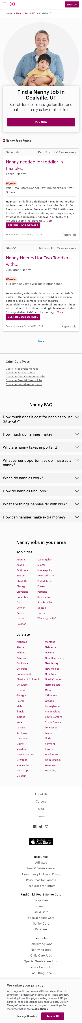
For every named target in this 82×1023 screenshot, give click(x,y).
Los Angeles (44, 559)
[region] (41, 1001)
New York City (45, 575)
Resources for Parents (41, 880)
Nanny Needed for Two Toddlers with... (38, 261)
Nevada (49, 652)
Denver (20, 607)
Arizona (20, 652)
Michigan (21, 759)
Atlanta (20, 559)
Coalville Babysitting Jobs (22, 368)
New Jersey (51, 663)
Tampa (41, 613)
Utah (48, 738)
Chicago (21, 586)
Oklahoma (51, 695)
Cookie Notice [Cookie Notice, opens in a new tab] (39, 1008)
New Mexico (52, 668)
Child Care (41, 911)
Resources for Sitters (41, 885)
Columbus (22, 596)
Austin (20, 564)
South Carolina (53, 716)
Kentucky (21, 732)
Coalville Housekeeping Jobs (24, 384)
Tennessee (51, 727)
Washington (52, 754)
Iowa (19, 722)
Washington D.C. (47, 618)
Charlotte (21, 580)
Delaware (22, 684)
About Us (41, 794)
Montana (50, 641)
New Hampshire (54, 657)
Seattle (41, 607)
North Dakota (53, 684)
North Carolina (53, 679)
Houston (21, 623)
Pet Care (41, 929)
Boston (20, 575)
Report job (69, 234)
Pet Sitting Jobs (41, 973)
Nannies (41, 906)
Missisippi (22, 770)
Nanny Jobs (22, 13)
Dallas (20, 602)
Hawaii (20, 700)
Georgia (21, 695)
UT (33, 13)
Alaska (20, 647)
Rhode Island (53, 711)
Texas (48, 732)
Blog (41, 808)
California (22, 663)
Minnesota (22, 765)
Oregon (49, 700)
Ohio (48, 690)
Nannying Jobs (41, 949)
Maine (20, 743)
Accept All (53, 1016)
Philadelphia (44, 580)
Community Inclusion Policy (41, 874)
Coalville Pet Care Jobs (20, 372)
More (49, 220)
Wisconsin (51, 765)
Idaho (19, 706)
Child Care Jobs (41, 955)
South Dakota (53, 722)
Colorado (21, 668)
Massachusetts (25, 754)
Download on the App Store (41, 841)
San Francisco (45, 602)
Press (41, 816)
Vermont (50, 743)
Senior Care (41, 923)
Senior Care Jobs (41, 967)
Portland (42, 591)
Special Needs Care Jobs (41, 961)
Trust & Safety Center (41, 868)
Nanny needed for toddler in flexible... (34, 165)
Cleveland (22, 591)
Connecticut (23, 673)
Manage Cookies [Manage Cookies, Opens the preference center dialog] (27, 1016)
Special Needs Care (41, 917)
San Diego (43, 596)
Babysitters (41, 900)
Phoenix (42, 586)
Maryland (21, 748)
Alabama (21, 641)
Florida (20, 690)
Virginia (49, 748)
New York (50, 673)
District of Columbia (28, 679)
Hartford (21, 618)
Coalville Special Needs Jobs (24, 380)
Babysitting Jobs (41, 943)
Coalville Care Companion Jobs (25, 376)
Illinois (20, 711)
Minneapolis (44, 570)
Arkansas (21, 657)
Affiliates (41, 862)
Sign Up (72, 4)
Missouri (21, 775)
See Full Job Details (23, 225)
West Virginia (53, 759)
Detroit (20, 613)
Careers (41, 801)
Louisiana (22, 738)
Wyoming (50, 770)
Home (9, 13)
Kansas (20, 727)
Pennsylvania (52, 706)
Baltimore (22, 570)
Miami (41, 564)
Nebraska (50, 647)
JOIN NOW (41, 122)
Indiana (20, 716)
